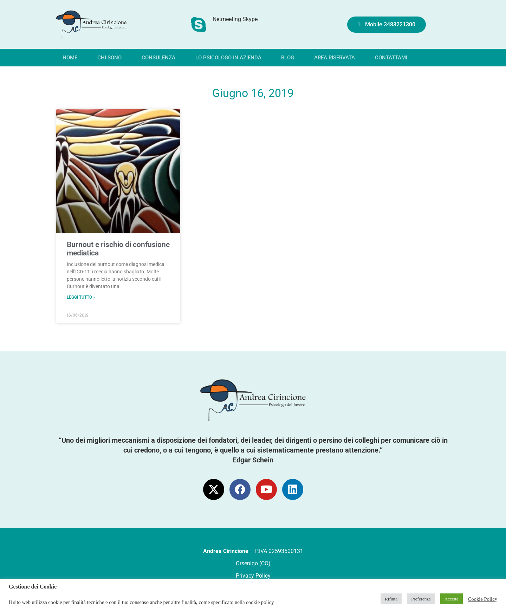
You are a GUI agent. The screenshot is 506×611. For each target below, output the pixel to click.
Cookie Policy (482, 599)
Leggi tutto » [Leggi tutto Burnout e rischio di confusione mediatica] (81, 297)
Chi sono (109, 57)
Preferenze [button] (421, 599)
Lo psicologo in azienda (228, 57)
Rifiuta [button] (391, 599)
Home (70, 57)
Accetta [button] (452, 599)
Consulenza (158, 57)
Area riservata (334, 57)
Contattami (391, 57)
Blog (287, 57)
